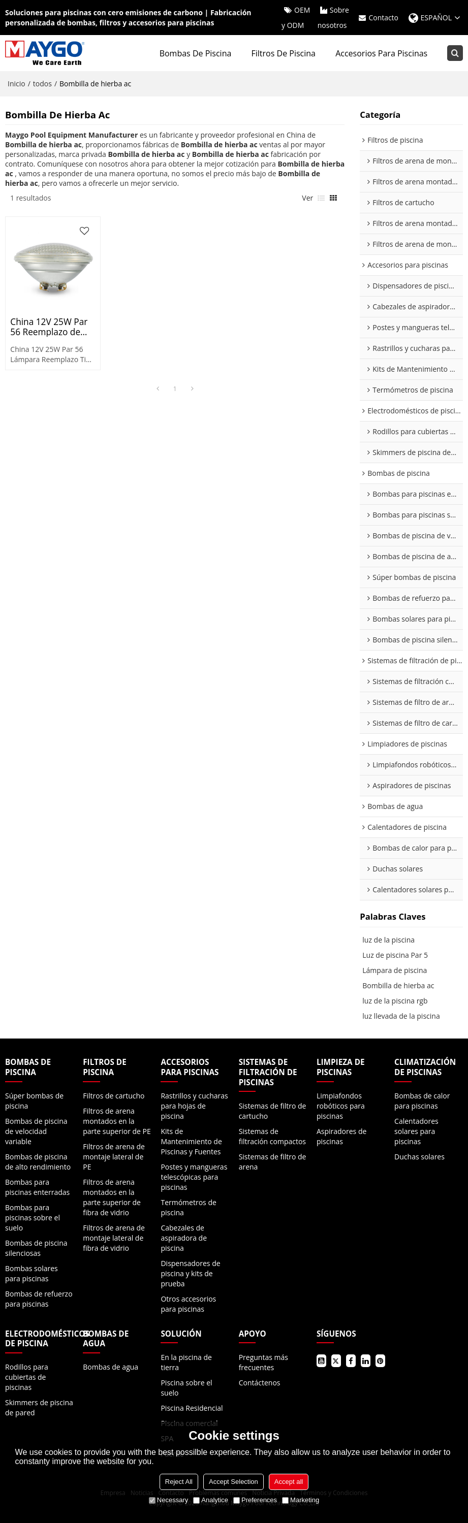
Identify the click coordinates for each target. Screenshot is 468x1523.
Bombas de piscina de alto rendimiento (38, 1162)
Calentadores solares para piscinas (416, 1131)
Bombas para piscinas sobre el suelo (32, 1218)
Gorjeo (336, 1361)
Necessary (168, 1500)
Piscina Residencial (192, 1408)
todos (42, 83)
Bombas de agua (110, 1367)
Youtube (321, 1361)
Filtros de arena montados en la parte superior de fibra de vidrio (112, 1197)
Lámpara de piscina (394, 971)
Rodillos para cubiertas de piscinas (26, 1377)
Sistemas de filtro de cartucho (272, 1111)
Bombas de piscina (196, 53)
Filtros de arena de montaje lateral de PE (114, 1157)
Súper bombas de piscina (34, 1101)
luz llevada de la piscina (401, 1016)
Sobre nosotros (333, 17)
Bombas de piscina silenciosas (36, 1248)
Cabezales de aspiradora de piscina (184, 1238)
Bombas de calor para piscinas (422, 1101)
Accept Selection (233, 1481)
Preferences (255, 1500)
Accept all (288, 1481)
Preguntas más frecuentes (263, 1362)
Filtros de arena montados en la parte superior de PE (117, 1121)
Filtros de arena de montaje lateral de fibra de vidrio (114, 1238)
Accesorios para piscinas (382, 53)
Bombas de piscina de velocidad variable (36, 1131)
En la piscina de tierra (186, 1362)
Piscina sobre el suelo (186, 1388)
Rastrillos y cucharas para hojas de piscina (194, 1106)
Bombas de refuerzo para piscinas (39, 1299)
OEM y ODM (296, 17)
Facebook (351, 1361)
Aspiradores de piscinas (341, 1136)
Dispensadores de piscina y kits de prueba (190, 1273)
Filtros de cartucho (113, 1095)
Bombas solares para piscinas (31, 1273)
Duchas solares (419, 1156)
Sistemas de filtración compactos (272, 1136)
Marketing (300, 1500)
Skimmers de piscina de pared (39, 1408)
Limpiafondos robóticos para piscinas (341, 1106)
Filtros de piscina (284, 53)
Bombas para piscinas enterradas (37, 1187)
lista (321, 198)
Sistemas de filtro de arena (272, 1162)
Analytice (210, 1500)
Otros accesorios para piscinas (188, 1304)
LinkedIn (365, 1361)
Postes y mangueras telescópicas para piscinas (194, 1177)
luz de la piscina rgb (394, 1001)
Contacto (383, 17)
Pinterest (380, 1361)
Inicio (16, 83)
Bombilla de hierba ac (398, 986)
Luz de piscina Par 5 (395, 955)
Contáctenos (259, 1382)
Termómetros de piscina (188, 1207)
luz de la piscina (388, 940)
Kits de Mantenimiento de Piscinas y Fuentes (191, 1141)
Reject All (179, 1481)
